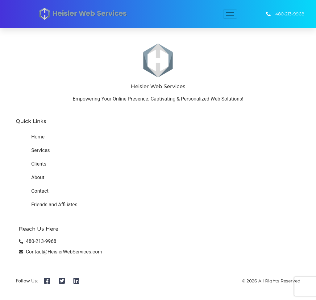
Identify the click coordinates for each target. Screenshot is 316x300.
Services (40, 150)
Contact (39, 191)
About (37, 177)
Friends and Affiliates (54, 205)
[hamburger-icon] (230, 14)
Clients (38, 164)
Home (37, 137)
